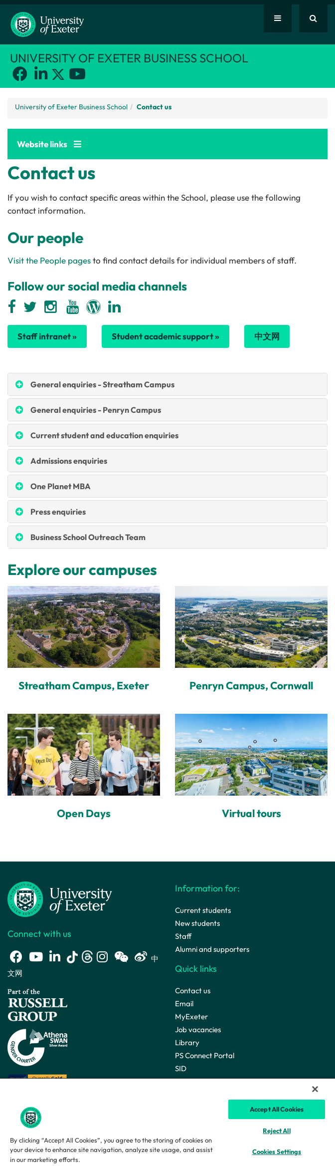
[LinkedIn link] (40, 73)
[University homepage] (59, 898)
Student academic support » (165, 336)
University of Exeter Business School (71, 106)
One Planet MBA (60, 486)
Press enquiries (58, 512)
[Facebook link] (19, 73)
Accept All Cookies (277, 1109)
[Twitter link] (59, 76)
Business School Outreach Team (88, 537)
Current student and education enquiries (104, 435)
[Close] (315, 1089)
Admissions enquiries (68, 461)
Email (184, 1003)
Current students (203, 910)
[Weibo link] (141, 956)
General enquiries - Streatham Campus (102, 384)
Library (187, 1042)
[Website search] (313, 18)
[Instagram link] (102, 956)
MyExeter (191, 1016)
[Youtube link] (77, 73)
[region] (167, 1122)
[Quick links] (278, 18)
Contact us (192, 990)
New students (197, 923)
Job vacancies (198, 1029)
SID (180, 1068)
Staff (183, 936)
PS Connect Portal (204, 1055)
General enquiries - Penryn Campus (95, 410)
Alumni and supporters (212, 949)
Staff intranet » (47, 336)
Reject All (276, 1131)
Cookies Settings (277, 1152)
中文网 (267, 336)
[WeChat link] (121, 956)
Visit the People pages (49, 260)
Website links (49, 144)
